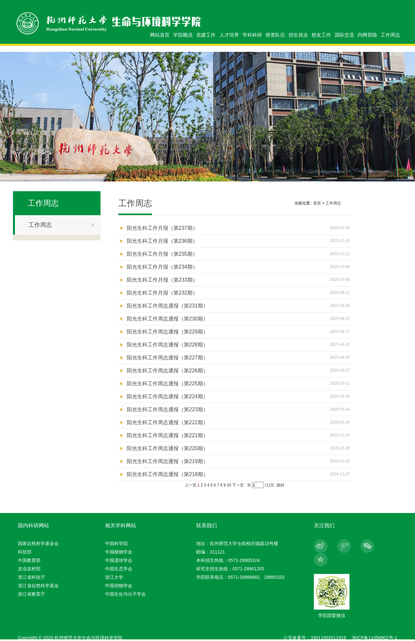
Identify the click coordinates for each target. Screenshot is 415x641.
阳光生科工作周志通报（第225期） (167, 383)
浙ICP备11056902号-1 (374, 637)
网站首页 (160, 35)
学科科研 (252, 35)
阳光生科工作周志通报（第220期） (167, 448)
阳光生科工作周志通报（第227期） (167, 357)
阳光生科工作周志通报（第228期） (167, 344)
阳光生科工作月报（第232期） (162, 293)
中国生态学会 (118, 568)
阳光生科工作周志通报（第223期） (167, 409)
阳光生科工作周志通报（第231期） (167, 306)
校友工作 (321, 35)
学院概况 (183, 35)
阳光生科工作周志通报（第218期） (167, 474)
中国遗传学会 (118, 560)
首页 (317, 203)
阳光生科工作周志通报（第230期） (167, 318)
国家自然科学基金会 (38, 543)
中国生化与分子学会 (125, 594)
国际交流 (344, 35)
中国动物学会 (118, 585)
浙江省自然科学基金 (38, 585)
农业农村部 (29, 568)
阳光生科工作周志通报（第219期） (167, 461)
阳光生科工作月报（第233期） (162, 280)
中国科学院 (116, 543)
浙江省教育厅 (31, 594)
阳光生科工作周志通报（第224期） (167, 396)
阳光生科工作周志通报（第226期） (167, 370)
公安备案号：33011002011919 (314, 637)
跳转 (280, 485)
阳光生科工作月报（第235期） (162, 254)
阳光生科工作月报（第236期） (162, 241)
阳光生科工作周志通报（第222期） (167, 422)
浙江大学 (114, 577)
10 (229, 485)
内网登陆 (367, 35)
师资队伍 (275, 35)
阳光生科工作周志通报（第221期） (167, 435)
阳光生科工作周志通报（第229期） (167, 331)
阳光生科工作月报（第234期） (162, 267)
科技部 (24, 551)
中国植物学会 (118, 551)
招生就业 (298, 35)
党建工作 (206, 35)
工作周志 (390, 35)
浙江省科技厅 (31, 577)
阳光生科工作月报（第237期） (162, 228)
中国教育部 (29, 560)
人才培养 (229, 35)
